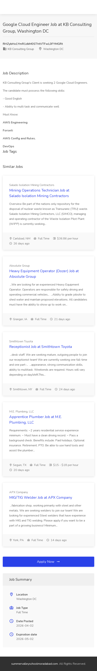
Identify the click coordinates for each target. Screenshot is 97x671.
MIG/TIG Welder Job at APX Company (40, 497)
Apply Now (48, 561)
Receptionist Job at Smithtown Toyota (40, 346)
